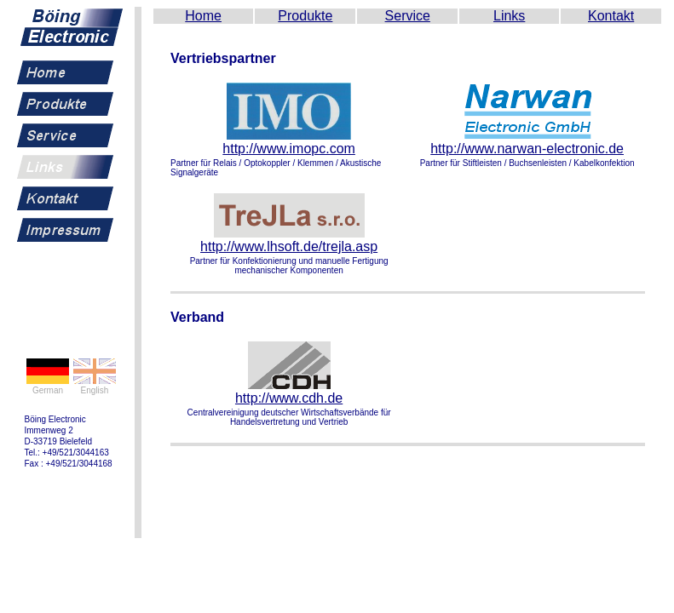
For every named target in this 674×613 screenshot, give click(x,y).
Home (203, 16)
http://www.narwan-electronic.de (527, 148)
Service (407, 16)
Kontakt (611, 16)
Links (509, 16)
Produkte (305, 16)
